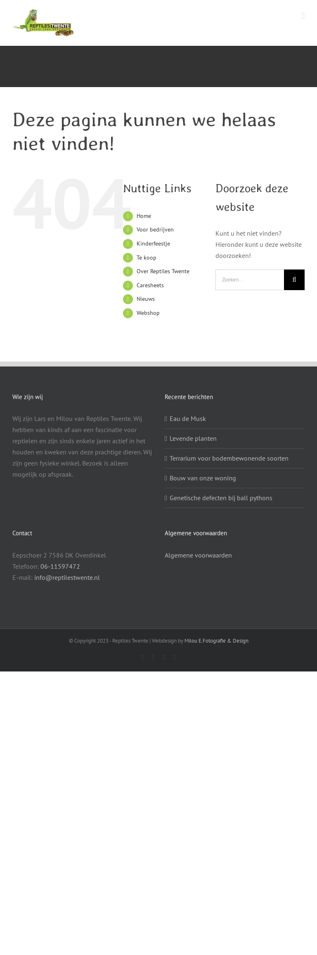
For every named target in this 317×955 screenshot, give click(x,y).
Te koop (146, 257)
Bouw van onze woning (203, 478)
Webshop (148, 313)
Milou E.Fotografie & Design (216, 640)
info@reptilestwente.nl (67, 577)
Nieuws (146, 299)
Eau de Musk (188, 418)
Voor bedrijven (155, 229)
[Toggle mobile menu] (303, 16)
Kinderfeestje (153, 243)
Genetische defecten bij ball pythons (221, 498)
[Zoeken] (294, 279)
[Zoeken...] (249, 279)
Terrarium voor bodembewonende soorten (229, 458)
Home (144, 216)
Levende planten (193, 438)
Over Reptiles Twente (163, 271)
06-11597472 (60, 566)
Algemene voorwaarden (198, 555)
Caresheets (150, 285)
